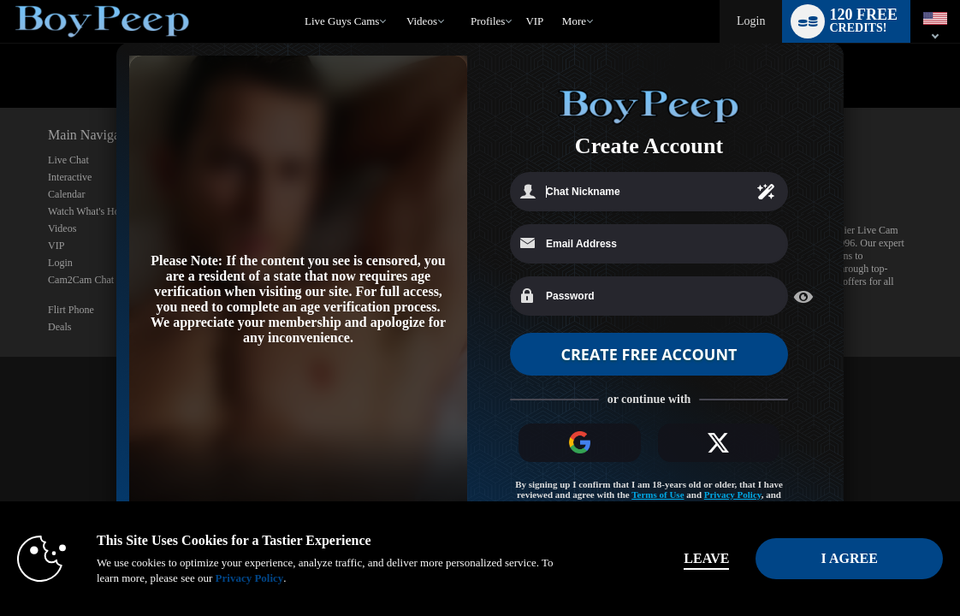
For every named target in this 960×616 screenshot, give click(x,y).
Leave (691, 558)
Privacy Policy (732, 495)
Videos (421, 21)
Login (751, 21)
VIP (534, 21)
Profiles (488, 21)
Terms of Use (657, 495)
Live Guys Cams (342, 21)
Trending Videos (398, 0)
